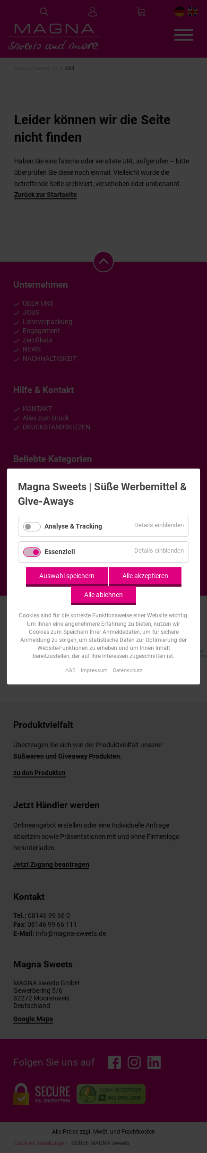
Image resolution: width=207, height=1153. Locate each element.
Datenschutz (127, 670)
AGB (70, 670)
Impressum (94, 670)
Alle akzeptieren (145, 576)
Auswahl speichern (67, 576)
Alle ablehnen (103, 594)
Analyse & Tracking (73, 526)
